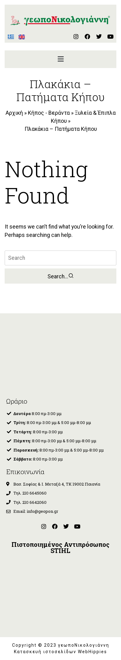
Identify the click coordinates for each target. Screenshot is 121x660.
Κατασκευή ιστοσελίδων (46, 651)
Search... (60, 276)
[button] (60, 59)
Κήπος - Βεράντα (49, 113)
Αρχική (14, 113)
